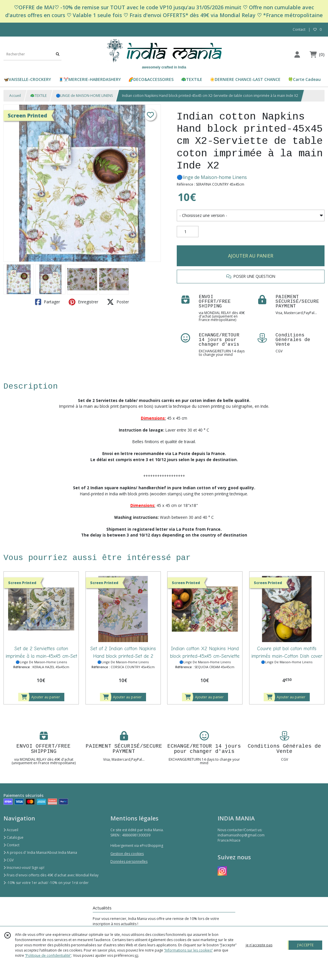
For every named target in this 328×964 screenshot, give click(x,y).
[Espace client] (297, 54)
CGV (8, 860)
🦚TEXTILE (38, 95)
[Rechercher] (57, 54)
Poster (118, 301)
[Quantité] (187, 232)
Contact (299, 29)
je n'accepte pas (259, 945)
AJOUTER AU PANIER (250, 256)
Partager (47, 301)
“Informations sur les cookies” (188, 950)
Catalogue (13, 837)
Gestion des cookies (127, 853)
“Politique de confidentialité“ (48, 955)
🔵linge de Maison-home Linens (212, 177)
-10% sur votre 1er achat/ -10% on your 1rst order (46, 882)
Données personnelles (128, 861)
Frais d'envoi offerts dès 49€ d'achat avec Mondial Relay (51, 875)
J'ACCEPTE (305, 945)
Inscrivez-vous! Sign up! (23, 867)
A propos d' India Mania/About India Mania (40, 852)
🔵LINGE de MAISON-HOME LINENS (84, 95)
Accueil (15, 95)
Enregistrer (83, 301)
